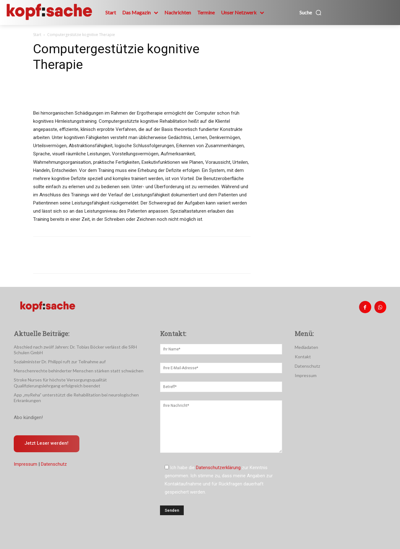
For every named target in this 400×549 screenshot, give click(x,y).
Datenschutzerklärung (218, 467)
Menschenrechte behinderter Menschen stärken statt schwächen (78, 370)
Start (37, 34)
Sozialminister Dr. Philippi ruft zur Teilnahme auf (60, 361)
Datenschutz (54, 464)
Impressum (25, 464)
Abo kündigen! (28, 417)
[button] (310, 12)
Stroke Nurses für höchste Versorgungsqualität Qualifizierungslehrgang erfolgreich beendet (60, 382)
